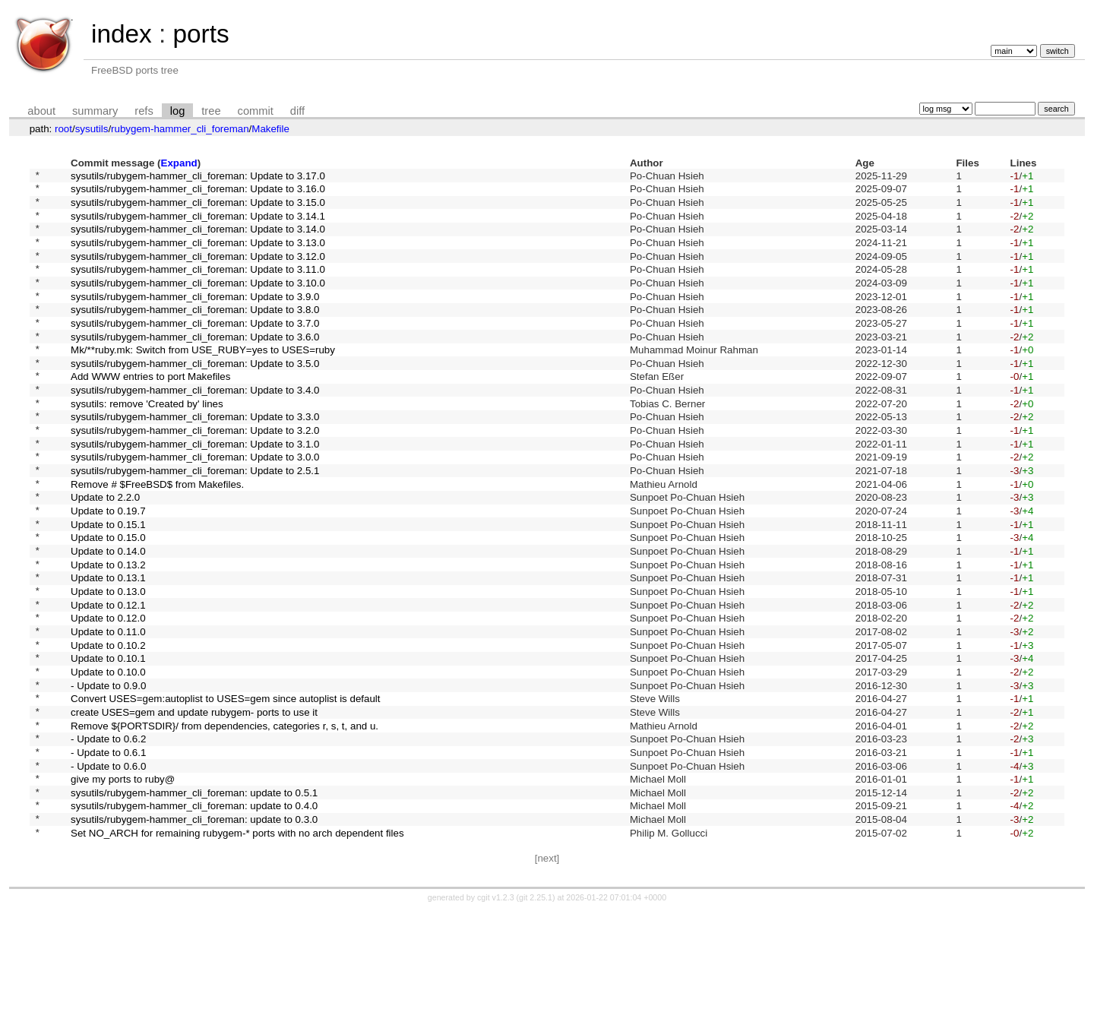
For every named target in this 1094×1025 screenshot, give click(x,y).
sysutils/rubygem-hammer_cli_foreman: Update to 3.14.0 (198, 239)
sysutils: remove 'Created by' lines (147, 443)
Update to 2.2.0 (105, 553)
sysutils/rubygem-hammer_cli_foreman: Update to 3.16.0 (198, 192)
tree (210, 111)
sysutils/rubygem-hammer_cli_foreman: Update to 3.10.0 (198, 302)
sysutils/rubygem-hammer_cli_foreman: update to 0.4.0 (194, 914)
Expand (179, 163)
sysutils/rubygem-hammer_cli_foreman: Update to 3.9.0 (195, 318)
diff (297, 111)
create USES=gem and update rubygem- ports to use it (194, 804)
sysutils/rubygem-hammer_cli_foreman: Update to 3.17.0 (198, 176)
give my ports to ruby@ (123, 883)
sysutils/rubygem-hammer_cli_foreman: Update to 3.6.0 (195, 365)
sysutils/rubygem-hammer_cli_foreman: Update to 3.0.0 (195, 506)
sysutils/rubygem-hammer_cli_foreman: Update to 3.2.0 (195, 475)
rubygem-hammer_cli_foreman (179, 128)
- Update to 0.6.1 (108, 851)
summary (95, 111)
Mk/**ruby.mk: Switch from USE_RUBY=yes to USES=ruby (203, 381)
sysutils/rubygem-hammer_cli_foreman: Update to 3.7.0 (195, 349)
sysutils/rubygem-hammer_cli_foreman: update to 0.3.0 (194, 930)
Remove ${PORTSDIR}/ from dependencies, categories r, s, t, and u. (224, 820)
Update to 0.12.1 (108, 679)
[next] (547, 972)
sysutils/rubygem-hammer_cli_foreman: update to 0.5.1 (194, 898)
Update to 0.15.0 (108, 600)
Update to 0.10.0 (108, 757)
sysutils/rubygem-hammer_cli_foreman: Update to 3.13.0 (198, 255)
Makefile (270, 128)
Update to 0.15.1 (108, 584)
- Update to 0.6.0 (108, 867)
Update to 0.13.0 (108, 663)
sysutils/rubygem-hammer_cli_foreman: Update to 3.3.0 (195, 459)
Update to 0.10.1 (108, 742)
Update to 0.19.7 (108, 569)
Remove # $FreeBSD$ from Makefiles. (157, 537)
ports (200, 34)
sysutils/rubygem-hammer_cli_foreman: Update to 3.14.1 (198, 223)
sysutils (92, 128)
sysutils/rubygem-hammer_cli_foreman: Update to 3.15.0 (198, 208)
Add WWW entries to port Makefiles (150, 412)
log (177, 111)
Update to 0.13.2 (108, 631)
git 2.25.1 (535, 1011)
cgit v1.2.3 (495, 1011)
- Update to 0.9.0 (108, 773)
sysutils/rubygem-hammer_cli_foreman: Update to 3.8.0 (195, 334)
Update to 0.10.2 (108, 726)
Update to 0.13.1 (108, 647)
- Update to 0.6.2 (108, 836)
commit (256, 111)
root (63, 128)
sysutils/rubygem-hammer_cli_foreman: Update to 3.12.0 (198, 271)
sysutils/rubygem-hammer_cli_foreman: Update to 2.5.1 (195, 522)
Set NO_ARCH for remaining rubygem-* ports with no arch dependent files (237, 945)
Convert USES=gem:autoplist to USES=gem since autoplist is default (225, 789)
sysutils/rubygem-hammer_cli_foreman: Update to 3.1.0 (195, 490)
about (41, 111)
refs (143, 111)
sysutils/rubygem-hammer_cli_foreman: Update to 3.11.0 (198, 287)
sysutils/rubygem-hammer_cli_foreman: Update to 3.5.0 (195, 396)
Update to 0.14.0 (108, 616)
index (121, 34)
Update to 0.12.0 (108, 695)
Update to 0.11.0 (108, 710)
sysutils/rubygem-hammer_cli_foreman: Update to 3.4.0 (195, 428)
